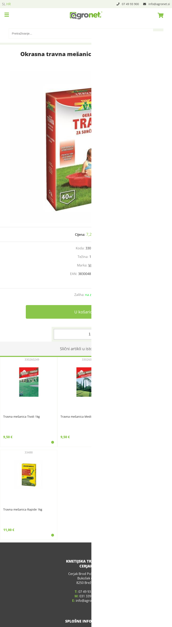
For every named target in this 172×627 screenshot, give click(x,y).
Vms (91, 265)
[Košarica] (159, 15)
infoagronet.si (159, 4)
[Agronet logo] (86, 15)
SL (3, 4)
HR (8, 4)
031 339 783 (88, 590)
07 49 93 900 (130, 4)
